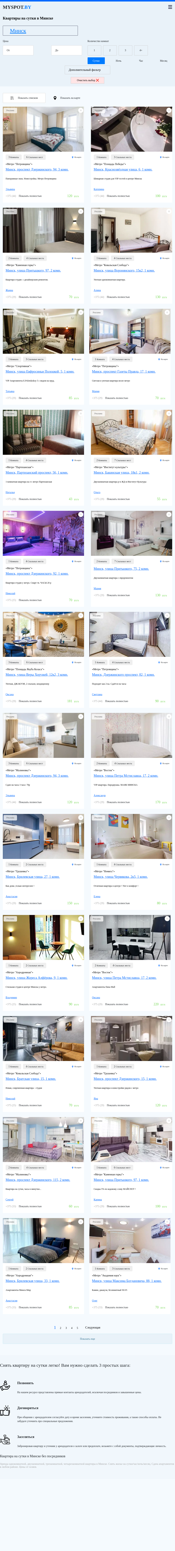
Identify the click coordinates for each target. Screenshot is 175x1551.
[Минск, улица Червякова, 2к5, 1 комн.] (131, 836)
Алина (97, 290)
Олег (95, 1300)
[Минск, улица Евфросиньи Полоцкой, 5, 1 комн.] (43, 331)
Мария (96, 391)
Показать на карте (67, 98)
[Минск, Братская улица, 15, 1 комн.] (43, 1038)
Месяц (163, 60)
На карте (76, 157)
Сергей (9, 1199)
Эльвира (10, 189)
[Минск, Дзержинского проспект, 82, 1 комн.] (130, 634)
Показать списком (24, 98)
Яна (96, 1098)
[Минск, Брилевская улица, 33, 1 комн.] (43, 1240)
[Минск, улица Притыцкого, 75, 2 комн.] (131, 533)
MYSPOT (17, 7)
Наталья (10, 492)
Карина (98, 1199)
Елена (97, 896)
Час (141, 60)
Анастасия (11, 896)
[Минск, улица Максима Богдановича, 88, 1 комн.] (130, 1240)
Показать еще (87, 1338)
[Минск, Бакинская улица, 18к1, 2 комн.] (131, 432)
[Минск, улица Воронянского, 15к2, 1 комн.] (131, 230)
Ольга (97, 492)
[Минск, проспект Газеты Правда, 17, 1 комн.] (130, 331)
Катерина (99, 189)
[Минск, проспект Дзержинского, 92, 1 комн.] (43, 533)
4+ (141, 50)
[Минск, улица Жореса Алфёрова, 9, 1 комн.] (43, 937)
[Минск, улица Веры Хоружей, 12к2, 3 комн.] (43, 634)
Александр (100, 795)
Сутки (96, 60)
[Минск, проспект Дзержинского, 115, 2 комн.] (43, 1139)
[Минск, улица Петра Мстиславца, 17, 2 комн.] (131, 735)
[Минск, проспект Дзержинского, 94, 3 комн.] (43, 129)
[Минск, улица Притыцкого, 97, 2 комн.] (43, 230)
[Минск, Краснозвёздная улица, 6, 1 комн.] (131, 129)
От (19, 50)
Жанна (9, 290)
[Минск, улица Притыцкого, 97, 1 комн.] (131, 1139)
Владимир (11, 997)
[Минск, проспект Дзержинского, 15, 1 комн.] (131, 1038)
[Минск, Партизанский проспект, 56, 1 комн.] (43, 432)
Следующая (92, 1327)
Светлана (97, 694)
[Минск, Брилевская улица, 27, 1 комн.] (43, 836)
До (68, 50)
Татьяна (10, 391)
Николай (10, 593)
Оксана (10, 694)
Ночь (118, 60)
